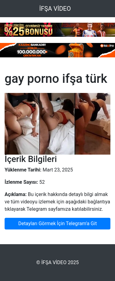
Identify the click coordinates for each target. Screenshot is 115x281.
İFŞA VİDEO (55, 8)
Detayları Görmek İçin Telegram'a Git (57, 223)
